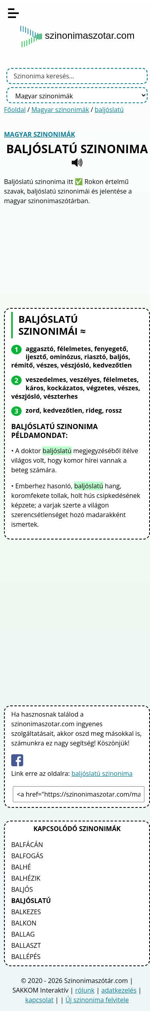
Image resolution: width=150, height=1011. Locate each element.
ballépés (25, 957)
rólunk (84, 990)
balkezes (26, 912)
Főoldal (15, 109)
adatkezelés (118, 990)
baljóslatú (109, 109)
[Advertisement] (77, 256)
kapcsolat (39, 999)
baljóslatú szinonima (102, 773)
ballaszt (26, 945)
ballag (23, 934)
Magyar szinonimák (60, 109)
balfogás (27, 856)
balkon (23, 923)
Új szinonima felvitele (97, 999)
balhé (21, 867)
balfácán (27, 845)
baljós (22, 889)
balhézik (25, 878)
